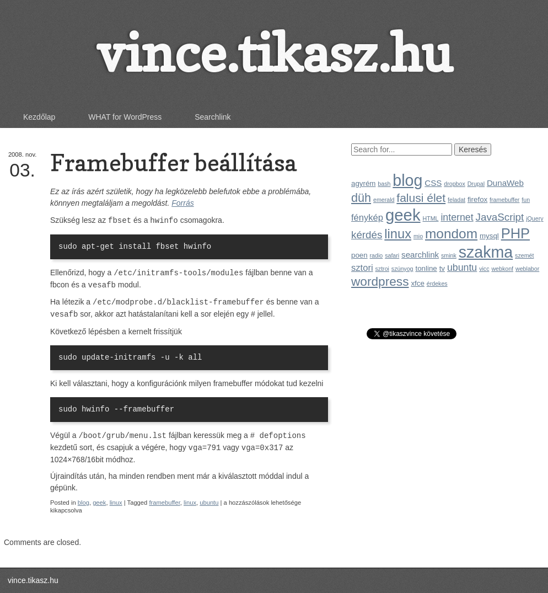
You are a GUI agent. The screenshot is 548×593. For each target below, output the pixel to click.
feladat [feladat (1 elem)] (456, 199)
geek (99, 502)
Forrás (182, 203)
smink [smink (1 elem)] (448, 255)
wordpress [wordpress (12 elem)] (380, 281)
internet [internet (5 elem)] (456, 217)
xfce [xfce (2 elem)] (417, 283)
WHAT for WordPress (125, 117)
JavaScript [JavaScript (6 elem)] (500, 217)
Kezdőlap (39, 117)
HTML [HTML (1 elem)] (430, 218)
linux (116, 502)
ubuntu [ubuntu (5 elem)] (462, 267)
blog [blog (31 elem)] (407, 180)
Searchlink (212, 117)
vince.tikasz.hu (274, 53)
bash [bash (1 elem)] (384, 183)
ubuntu (209, 502)
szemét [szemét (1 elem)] (524, 255)
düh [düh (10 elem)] (361, 198)
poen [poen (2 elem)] (359, 255)
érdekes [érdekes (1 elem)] (437, 283)
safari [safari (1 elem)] (392, 255)
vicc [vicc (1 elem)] (484, 268)
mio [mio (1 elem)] (418, 236)
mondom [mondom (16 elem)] (451, 233)
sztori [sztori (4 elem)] (362, 268)
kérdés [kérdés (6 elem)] (366, 235)
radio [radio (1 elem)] (376, 255)
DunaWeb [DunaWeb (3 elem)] (505, 183)
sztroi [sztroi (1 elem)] (382, 268)
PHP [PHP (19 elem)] (515, 233)
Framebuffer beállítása (173, 162)
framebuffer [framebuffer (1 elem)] (504, 199)
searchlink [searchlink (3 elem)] (420, 254)
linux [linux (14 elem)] (397, 234)
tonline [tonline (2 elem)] (426, 268)
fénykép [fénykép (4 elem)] (367, 217)
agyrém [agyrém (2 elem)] (363, 183)
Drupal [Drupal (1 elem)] (476, 183)
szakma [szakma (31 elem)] (486, 252)
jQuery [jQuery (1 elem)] (534, 218)
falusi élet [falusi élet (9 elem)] (420, 197)
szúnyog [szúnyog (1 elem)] (402, 268)
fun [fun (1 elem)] (526, 199)
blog (83, 502)
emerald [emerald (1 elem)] (384, 199)
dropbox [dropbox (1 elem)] (454, 183)
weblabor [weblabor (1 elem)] (527, 268)
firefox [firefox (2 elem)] (477, 199)
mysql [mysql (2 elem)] (489, 236)
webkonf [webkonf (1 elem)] (502, 268)
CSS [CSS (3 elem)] (433, 183)
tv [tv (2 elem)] (442, 268)
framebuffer (164, 502)
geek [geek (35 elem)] (403, 215)
